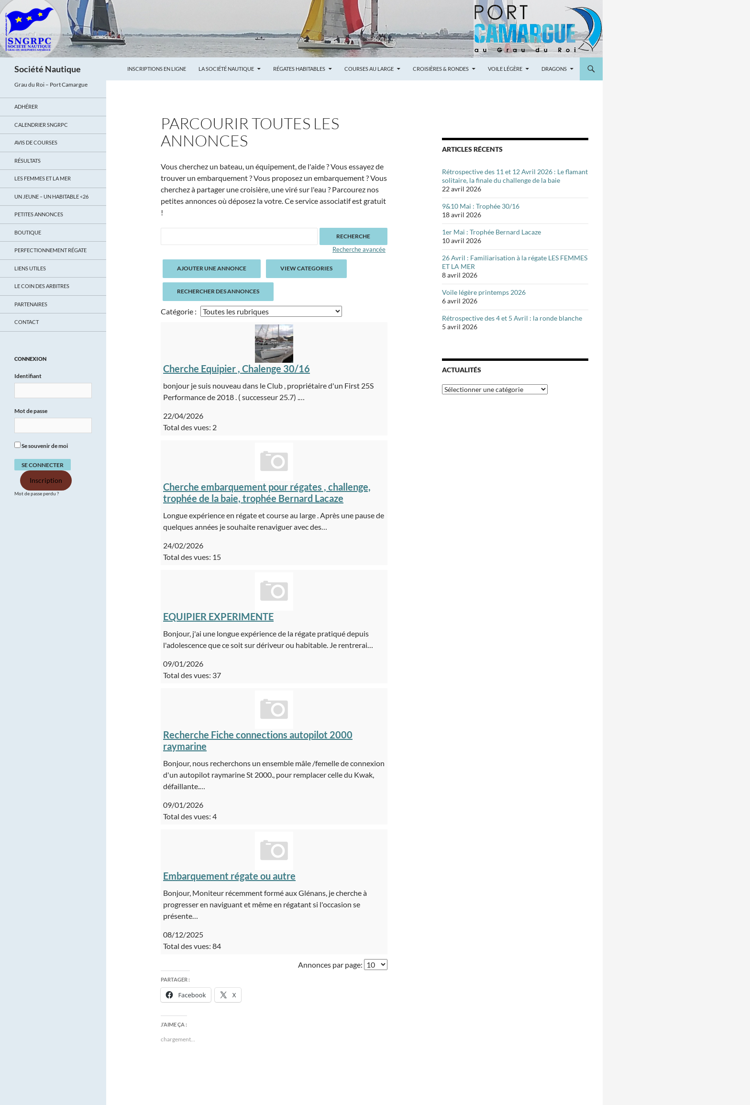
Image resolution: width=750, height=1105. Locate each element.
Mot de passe (30, 410)
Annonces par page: (330, 964)
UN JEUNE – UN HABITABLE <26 (51, 196)
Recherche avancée (359, 249)
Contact (26, 322)
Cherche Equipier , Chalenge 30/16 (236, 368)
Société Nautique (47, 69)
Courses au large (369, 69)
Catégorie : (179, 311)
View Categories (306, 268)
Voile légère (505, 69)
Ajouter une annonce (211, 268)
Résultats (27, 160)
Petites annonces (38, 214)
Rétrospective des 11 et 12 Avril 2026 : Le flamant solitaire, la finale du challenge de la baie (515, 175)
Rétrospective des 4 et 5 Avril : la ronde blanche (512, 318)
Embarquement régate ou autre (229, 876)
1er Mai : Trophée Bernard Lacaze (491, 232)
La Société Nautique (226, 69)
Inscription (46, 480)
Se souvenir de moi (41, 445)
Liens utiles (30, 268)
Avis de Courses (35, 142)
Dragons (554, 69)
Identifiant (28, 375)
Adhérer (26, 106)
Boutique (27, 232)
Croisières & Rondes (441, 69)
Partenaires (30, 304)
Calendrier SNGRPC (41, 125)
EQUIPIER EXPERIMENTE (218, 616)
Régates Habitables (299, 69)
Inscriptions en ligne (156, 69)
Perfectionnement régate (50, 250)
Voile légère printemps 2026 (484, 292)
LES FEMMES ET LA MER (42, 178)
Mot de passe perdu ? (36, 493)
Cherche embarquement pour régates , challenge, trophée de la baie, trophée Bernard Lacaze (267, 492)
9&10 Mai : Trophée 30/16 (480, 206)
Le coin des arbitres (41, 286)
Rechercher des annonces (218, 291)
